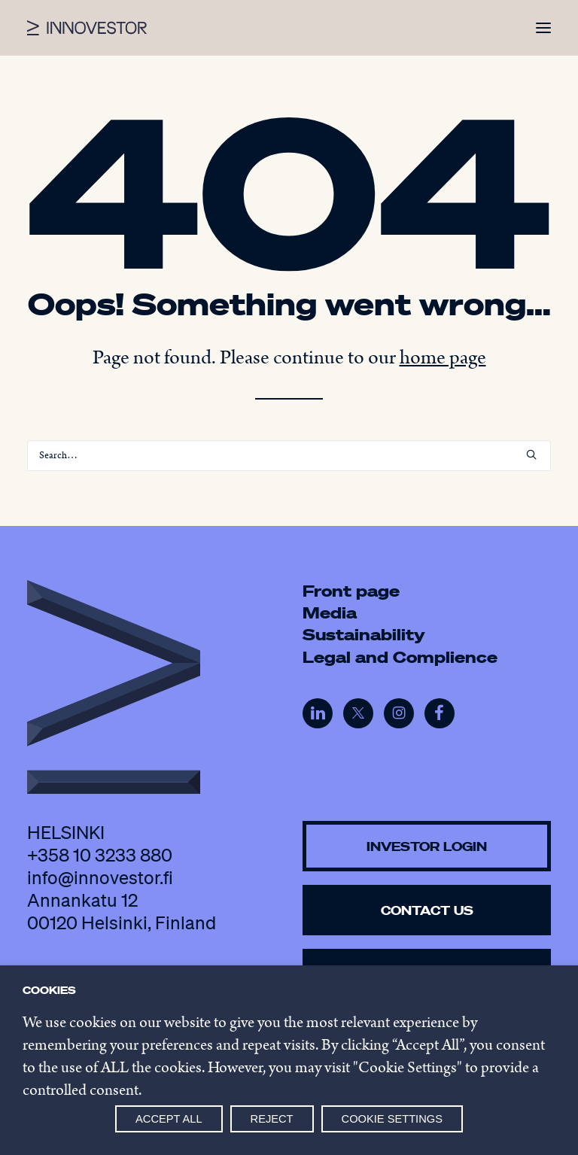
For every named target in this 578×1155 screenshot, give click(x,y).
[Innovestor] (87, 27)
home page (443, 358)
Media (330, 612)
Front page (351, 590)
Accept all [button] (168, 1119)
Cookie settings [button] (392, 1119)
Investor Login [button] (427, 846)
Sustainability (364, 634)
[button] (543, 28)
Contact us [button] (427, 910)
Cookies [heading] (49, 990)
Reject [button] (272, 1119)
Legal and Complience (400, 656)
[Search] (289, 455)
